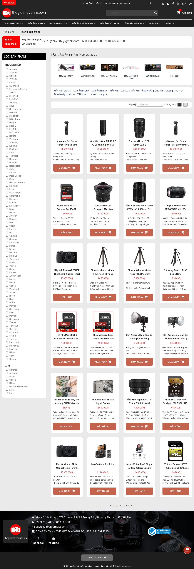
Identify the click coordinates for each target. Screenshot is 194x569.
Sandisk (11, 76)
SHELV (11, 92)
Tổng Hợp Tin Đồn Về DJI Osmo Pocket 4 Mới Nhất (139, 3)
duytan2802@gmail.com (63, 41)
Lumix (10, 246)
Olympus (12, 332)
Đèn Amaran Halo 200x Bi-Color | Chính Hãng (139, 337)
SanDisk (11, 370)
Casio (10, 226)
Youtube (53, 541)
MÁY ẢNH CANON (14, 23)
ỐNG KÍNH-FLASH (134, 23)
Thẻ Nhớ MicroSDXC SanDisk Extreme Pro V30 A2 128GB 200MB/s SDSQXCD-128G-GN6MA (67, 337)
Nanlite (11, 136)
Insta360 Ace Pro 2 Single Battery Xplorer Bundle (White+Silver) (139, 466)
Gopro (10, 376)
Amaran (11, 69)
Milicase (11, 112)
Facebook (38, 541)
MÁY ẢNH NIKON (58, 23)
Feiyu (10, 189)
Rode (10, 179)
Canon (11, 359)
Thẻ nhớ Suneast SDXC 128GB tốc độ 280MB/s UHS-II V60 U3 (175, 466)
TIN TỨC (169, 23)
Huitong (11, 159)
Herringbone (14, 109)
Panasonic (13, 342)
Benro (10, 249)
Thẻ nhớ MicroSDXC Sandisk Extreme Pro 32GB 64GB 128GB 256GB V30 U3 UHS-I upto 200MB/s (103, 337)
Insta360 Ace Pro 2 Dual (103, 464)
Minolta (11, 252)
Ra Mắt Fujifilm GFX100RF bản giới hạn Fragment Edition (75, 3)
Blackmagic (13, 192)
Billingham (13, 119)
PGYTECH (12, 132)
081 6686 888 (115, 41)
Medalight (12, 116)
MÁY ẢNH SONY (36, 23)
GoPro (10, 302)
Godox (11, 286)
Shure (10, 292)
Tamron (11, 339)
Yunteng (12, 139)
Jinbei (10, 169)
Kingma (11, 146)
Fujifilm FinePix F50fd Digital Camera (103, 401)
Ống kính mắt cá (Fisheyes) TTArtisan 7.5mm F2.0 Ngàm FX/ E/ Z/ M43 (103, 207)
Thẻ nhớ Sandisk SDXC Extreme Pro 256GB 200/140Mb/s (66, 207)
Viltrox (11, 266)
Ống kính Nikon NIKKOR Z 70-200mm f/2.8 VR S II (103, 143)
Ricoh (10, 296)
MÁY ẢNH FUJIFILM (110, 23)
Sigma (11, 336)
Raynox (11, 219)
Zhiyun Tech (13, 276)
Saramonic (13, 196)
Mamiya (11, 256)
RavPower (13, 149)
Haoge (11, 122)
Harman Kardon (15, 182)
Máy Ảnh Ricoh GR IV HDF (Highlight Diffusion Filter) (67, 272)
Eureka (11, 272)
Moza (10, 212)
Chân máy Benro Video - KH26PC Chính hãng (103, 272)
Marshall (12, 186)
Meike (10, 279)
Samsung (12, 309)
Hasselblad (13, 166)
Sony (10, 356)
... (123, 505)
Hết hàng (67, 232)
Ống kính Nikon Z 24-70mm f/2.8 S (139, 143)
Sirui (10, 106)
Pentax (11, 306)
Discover (12, 199)
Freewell (12, 96)
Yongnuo (103, 94)
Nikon (10, 352)
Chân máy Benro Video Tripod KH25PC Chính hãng (139, 272)
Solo (10, 269)
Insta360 (12, 99)
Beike (10, 282)
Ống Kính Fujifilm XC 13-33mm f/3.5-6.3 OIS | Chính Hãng (139, 401)
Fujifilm (11, 349)
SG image (12, 86)
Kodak (10, 82)
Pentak (11, 316)
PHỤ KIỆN (154, 23)
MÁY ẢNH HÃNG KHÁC (83, 23)
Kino (10, 152)
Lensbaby (12, 242)
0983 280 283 (94, 41)
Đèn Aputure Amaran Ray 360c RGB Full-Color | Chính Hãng (175, 337)
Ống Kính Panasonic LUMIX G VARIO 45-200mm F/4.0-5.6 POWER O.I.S (175, 207)
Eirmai (11, 229)
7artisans (12, 259)
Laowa (11, 172)
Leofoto (11, 129)
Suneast (12, 72)
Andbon (11, 216)
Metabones (13, 206)
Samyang (12, 319)
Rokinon (11, 262)
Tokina (11, 322)
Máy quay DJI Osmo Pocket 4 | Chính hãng (66, 143)
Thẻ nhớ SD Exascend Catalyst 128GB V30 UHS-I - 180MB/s (176, 401)
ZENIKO (11, 79)
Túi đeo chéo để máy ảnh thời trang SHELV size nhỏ (67, 401)
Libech (11, 202)
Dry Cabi (12, 162)
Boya (10, 209)
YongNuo (12, 326)
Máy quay (12, 346)
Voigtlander (13, 289)
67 (127, 505)
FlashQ (11, 126)
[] (97, 557)
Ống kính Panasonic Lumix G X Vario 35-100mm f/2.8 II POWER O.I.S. (139, 207)
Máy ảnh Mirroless (16, 386)
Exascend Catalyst (17, 89)
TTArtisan (82, 94)
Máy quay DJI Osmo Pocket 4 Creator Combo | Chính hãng (176, 143)
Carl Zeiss (12, 329)
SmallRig (12, 142)
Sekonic (11, 236)
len (9, 393)
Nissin (10, 299)
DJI (9, 232)
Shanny (11, 239)
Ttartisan (12, 156)
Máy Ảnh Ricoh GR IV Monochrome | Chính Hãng (66, 466)
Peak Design (14, 176)
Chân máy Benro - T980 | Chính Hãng (176, 272)
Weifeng (12, 102)
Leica (10, 312)
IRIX (9, 222)
